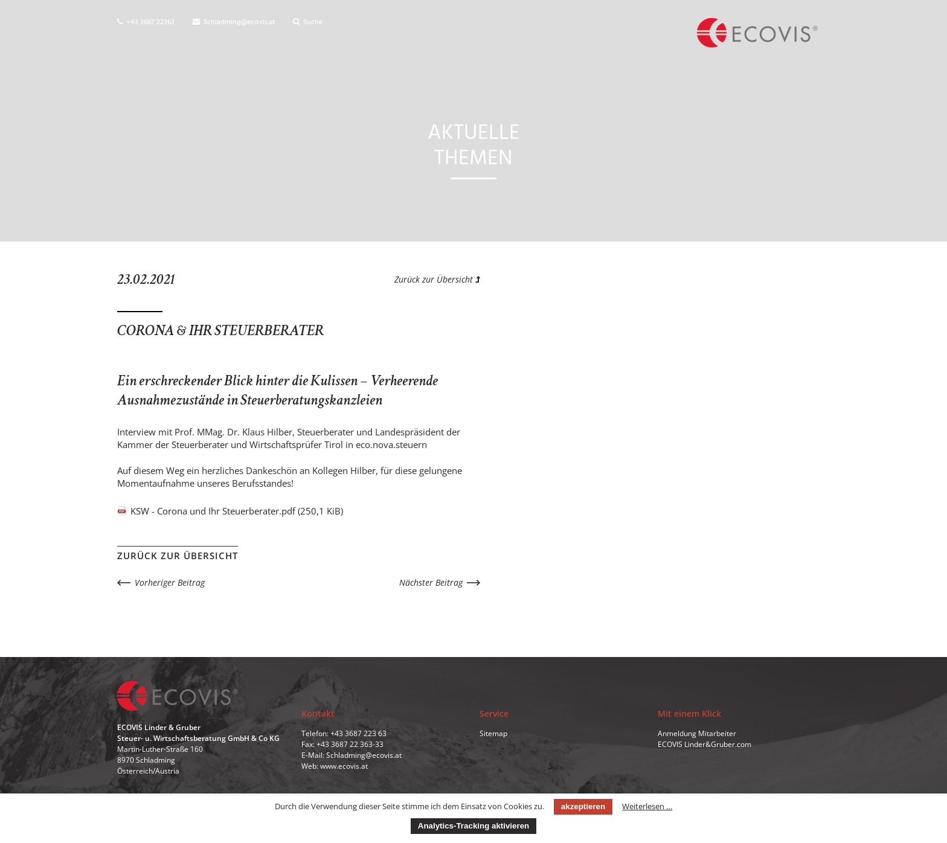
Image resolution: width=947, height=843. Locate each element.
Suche (308, 22)
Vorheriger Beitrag (170, 582)
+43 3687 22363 (146, 22)
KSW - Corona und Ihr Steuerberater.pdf (236, 511)
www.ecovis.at (344, 766)
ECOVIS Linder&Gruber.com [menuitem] (704, 744)
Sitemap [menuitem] (493, 733)
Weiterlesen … (647, 806)
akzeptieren (583, 806)
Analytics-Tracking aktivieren (473, 825)
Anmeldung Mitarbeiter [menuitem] (697, 733)
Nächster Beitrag (431, 582)
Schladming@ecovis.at (234, 22)
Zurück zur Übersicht (437, 279)
